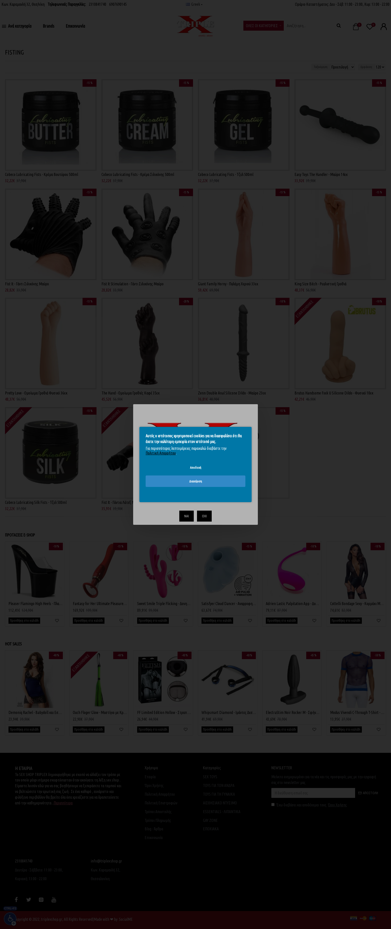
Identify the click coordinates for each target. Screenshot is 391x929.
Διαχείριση (195, 481)
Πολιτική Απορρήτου (161, 453)
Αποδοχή (195, 467)
